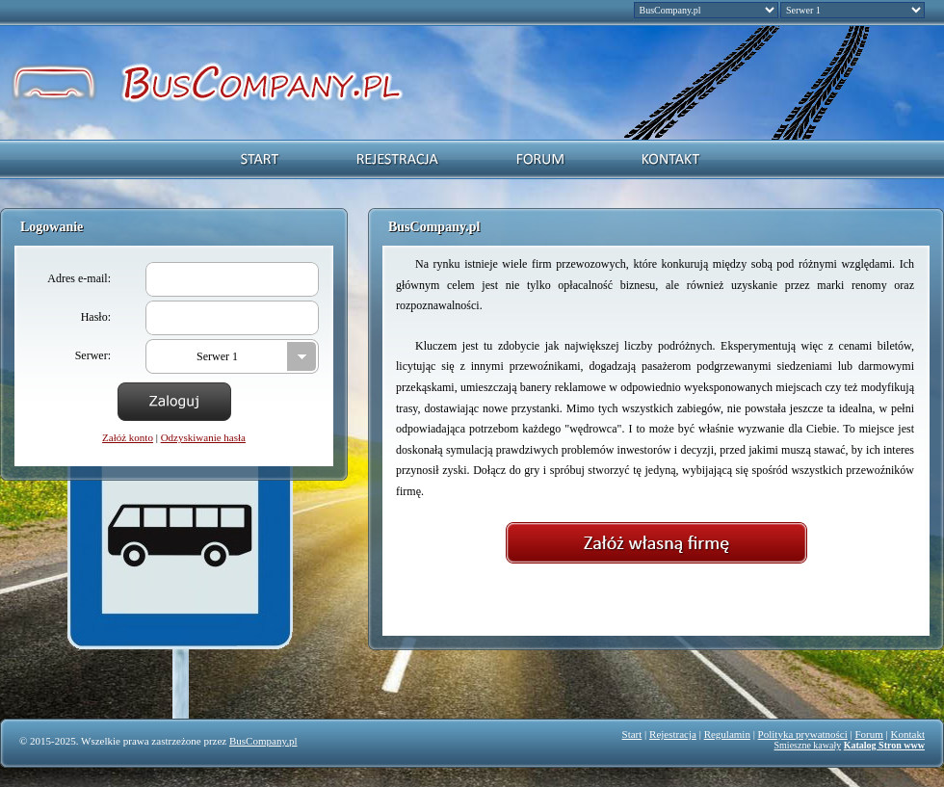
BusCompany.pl (263, 741)
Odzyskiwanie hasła (203, 437)
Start (632, 734)
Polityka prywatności (803, 734)
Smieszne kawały (808, 745)
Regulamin (727, 734)
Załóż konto (127, 437)
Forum (869, 734)
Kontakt (908, 734)
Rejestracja (672, 734)
